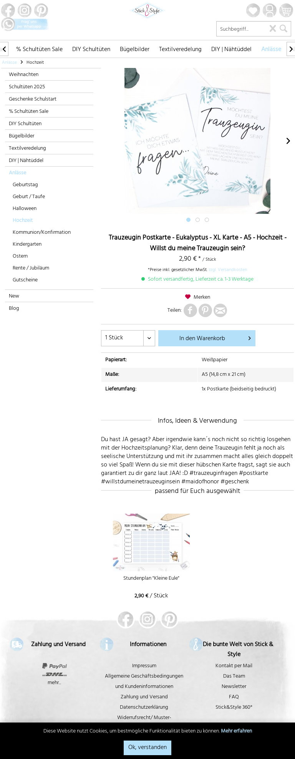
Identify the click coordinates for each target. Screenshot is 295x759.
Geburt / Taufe (29, 197)
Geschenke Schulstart (32, 99)
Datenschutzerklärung (144, 708)
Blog (14, 309)
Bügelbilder (21, 136)
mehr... (54, 683)
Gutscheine (25, 280)
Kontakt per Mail (233, 666)
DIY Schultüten (25, 124)
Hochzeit (23, 221)
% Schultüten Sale (28, 112)
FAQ (234, 697)
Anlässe (17, 173)
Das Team (234, 676)
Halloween (24, 209)
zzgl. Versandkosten (228, 270)
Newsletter (234, 687)
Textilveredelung (27, 149)
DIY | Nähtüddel (26, 161)
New (14, 296)
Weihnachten (23, 75)
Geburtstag (25, 185)
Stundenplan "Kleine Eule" (151, 579)
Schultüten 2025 (27, 87)
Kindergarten (27, 245)
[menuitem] (39, 49)
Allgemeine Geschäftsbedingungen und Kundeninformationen (144, 681)
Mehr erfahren (236, 731)
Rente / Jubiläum (31, 268)
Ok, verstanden (147, 748)
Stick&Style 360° (233, 708)
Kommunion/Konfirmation (42, 233)
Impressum (144, 666)
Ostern (20, 256)
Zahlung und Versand (144, 697)
